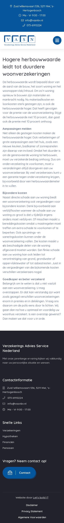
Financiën (8, 442)
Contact (19, 472)
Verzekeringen (11, 430)
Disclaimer (32, 505)
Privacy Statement (32, 511)
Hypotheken (10, 436)
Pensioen (8, 448)
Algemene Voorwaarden (32, 517)
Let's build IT (40, 497)
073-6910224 (32, 25)
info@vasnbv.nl (32, 20)
